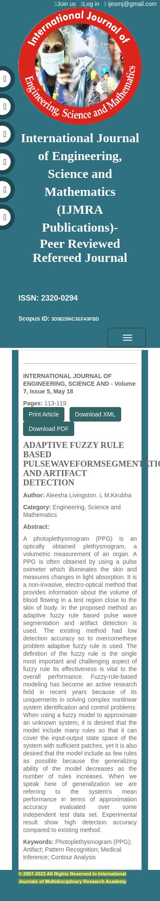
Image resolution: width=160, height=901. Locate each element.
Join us (67, 3)
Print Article (44, 414)
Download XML (95, 414)
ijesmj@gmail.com (132, 3)
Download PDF (49, 428)
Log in (91, 3)
